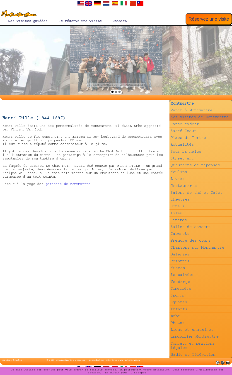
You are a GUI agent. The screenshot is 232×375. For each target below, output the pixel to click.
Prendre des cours (191, 240)
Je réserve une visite (80, 21)
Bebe (175, 316)
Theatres (180, 199)
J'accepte (138, 372)
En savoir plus (116, 372)
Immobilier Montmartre (195, 336)
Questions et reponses (195, 165)
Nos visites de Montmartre (200, 117)
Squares (179, 302)
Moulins (179, 172)
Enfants (179, 309)
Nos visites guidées (28, 21)
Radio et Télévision (193, 354)
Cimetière (181, 288)
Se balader (182, 275)
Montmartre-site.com (18, 14)
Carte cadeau (185, 124)
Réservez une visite (208, 19)
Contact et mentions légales (193, 345)
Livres (177, 179)
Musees (178, 268)
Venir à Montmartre (192, 110)
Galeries (180, 254)
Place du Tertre (188, 138)
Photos (177, 323)
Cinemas (179, 220)
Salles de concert (190, 227)
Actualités (182, 144)
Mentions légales (12, 360)
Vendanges (182, 282)
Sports (177, 295)
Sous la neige (186, 151)
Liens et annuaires (192, 329)
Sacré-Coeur (183, 131)
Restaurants (184, 186)
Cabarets (180, 233)
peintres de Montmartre (68, 184)
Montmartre (182, 103)
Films (176, 213)
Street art (182, 158)
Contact (120, 21)
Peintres (180, 261)
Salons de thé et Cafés (196, 192)
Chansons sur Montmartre (198, 247)
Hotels (177, 206)
